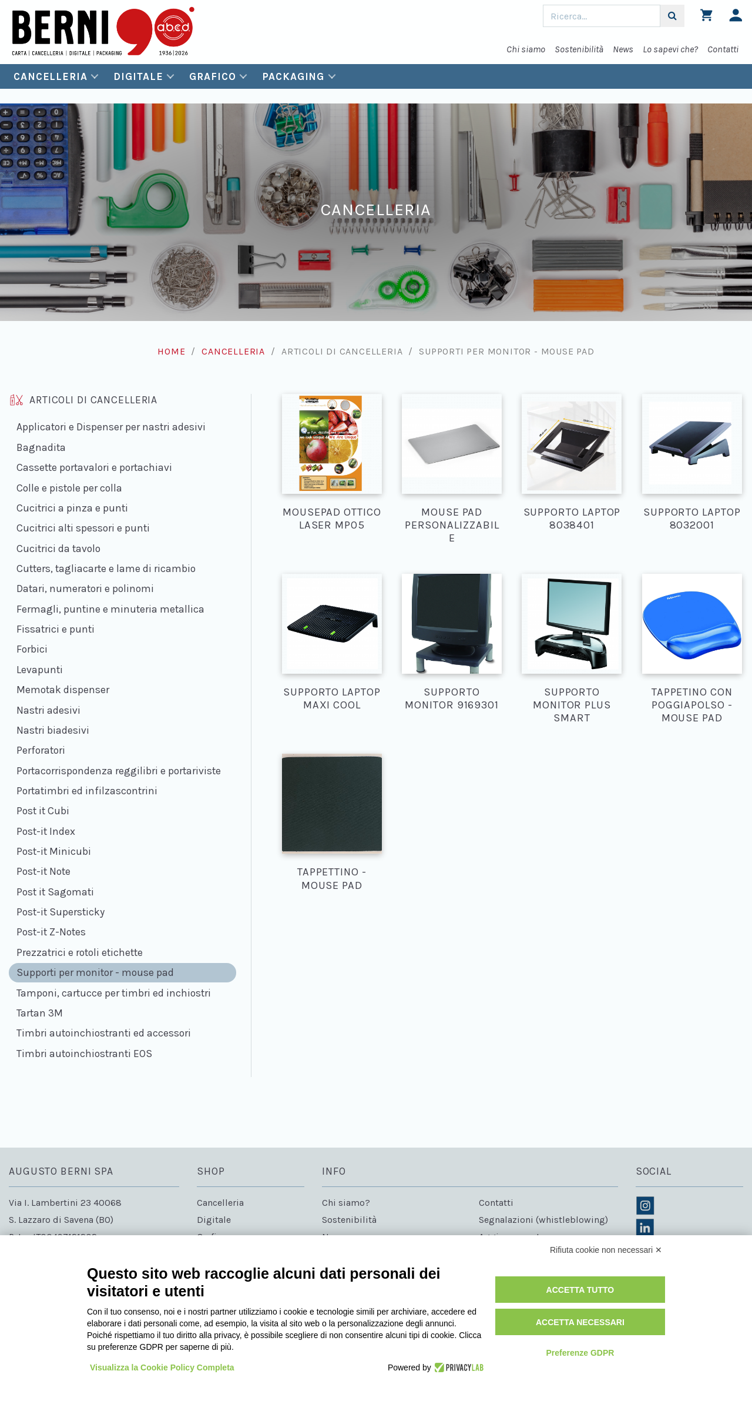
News (623, 49)
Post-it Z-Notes (51, 932)
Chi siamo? (346, 1202)
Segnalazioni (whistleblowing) (543, 1219)
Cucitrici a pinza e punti (72, 508)
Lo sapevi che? (670, 49)
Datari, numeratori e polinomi (85, 588)
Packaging (293, 76)
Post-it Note (43, 871)
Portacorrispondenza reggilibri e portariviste (118, 771)
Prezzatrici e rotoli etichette (79, 952)
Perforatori (40, 750)
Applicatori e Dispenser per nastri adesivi (111, 427)
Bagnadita (41, 447)
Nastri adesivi (48, 710)
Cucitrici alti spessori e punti (83, 528)
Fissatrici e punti (55, 629)
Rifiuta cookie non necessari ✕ (606, 1250)
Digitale (138, 76)
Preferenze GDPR (580, 1352)
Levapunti (39, 670)
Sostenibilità (579, 49)
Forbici (32, 649)
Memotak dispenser (62, 690)
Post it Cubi (42, 811)
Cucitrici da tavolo (58, 548)
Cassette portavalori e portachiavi (94, 467)
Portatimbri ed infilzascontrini (86, 791)
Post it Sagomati (55, 892)
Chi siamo (525, 49)
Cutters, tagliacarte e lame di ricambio (106, 568)
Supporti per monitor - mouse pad (95, 972)
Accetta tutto (580, 1290)
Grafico (212, 76)
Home (171, 351)
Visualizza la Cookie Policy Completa (162, 1367)
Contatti (722, 49)
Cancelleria (51, 76)
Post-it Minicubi (53, 851)
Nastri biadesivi (52, 730)
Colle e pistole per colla (69, 488)
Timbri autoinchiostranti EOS (84, 1053)
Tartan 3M (39, 1013)
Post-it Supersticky (60, 912)
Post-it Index (45, 831)
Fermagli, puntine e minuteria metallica (110, 609)
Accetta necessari (580, 1322)
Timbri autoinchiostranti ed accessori (103, 1033)
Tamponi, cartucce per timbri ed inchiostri (113, 993)
